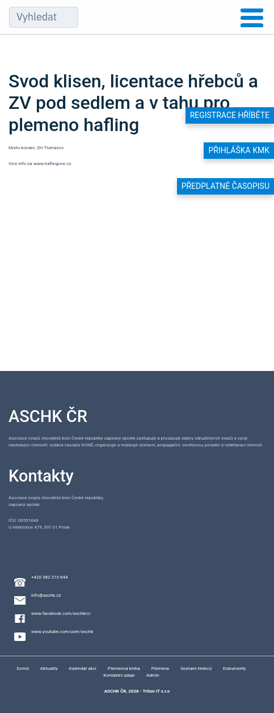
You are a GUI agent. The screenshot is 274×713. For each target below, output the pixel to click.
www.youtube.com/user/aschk (62, 631)
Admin (152, 675)
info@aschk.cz (46, 595)
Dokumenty (234, 668)
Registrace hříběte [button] (229, 115)
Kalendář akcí (82, 668)
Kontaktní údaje (118, 675)
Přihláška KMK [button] (238, 150)
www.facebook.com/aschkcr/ (61, 613)
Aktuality (49, 668)
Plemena (160, 668)
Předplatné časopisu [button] (225, 186)
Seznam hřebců (196, 668)
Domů (23, 668)
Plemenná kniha (124, 668)
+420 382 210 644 (49, 577)
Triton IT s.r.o (156, 691)
